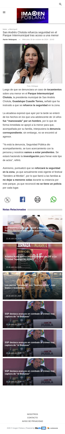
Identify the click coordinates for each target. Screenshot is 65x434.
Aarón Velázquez (10, 39)
